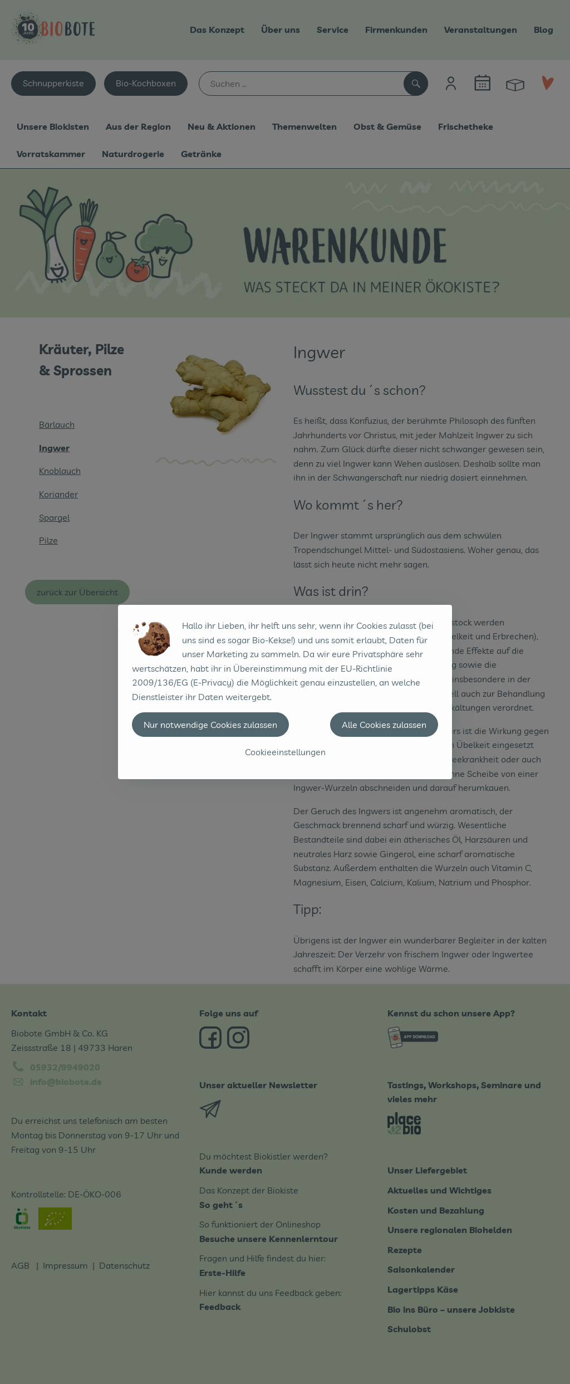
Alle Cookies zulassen (384, 724)
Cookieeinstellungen (285, 751)
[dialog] (285, 692)
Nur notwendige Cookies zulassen (210, 724)
